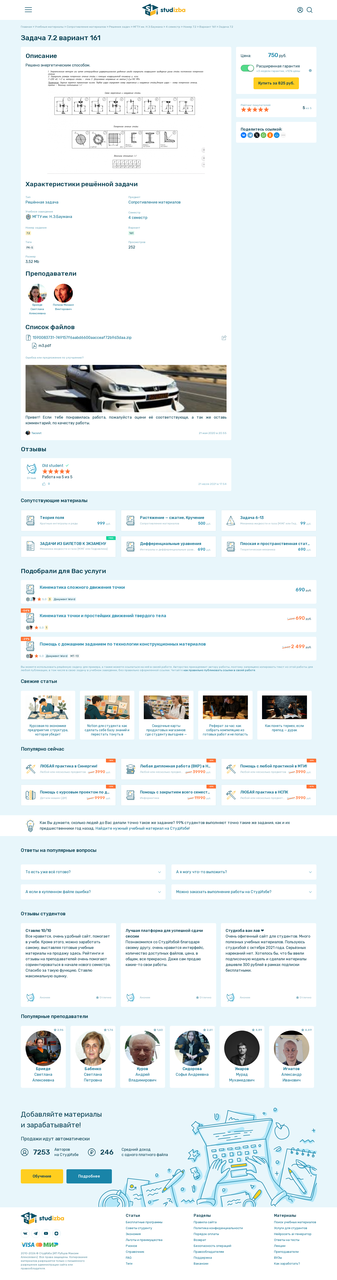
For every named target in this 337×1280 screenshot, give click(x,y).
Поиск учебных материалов (295, 1222)
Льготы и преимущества (144, 1240)
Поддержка (203, 1257)
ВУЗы (278, 1257)
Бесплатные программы (144, 1222)
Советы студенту (139, 1228)
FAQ (128, 1257)
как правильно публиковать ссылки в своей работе (219, 670)
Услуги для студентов (290, 1228)
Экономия (133, 1234)
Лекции (279, 1246)
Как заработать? (287, 1263)
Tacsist (33, 433)
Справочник (135, 1251)
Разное (131, 1246)
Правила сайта (205, 1222)
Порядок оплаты (206, 1234)
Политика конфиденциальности (218, 1228)
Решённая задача (42, 202)
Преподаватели (286, 1251)
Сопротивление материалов (154, 202)
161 (131, 233)
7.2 (28, 233)
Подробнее (89, 1176)
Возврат (200, 1240)
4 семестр (137, 217)
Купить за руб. (276, 83)
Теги (129, 1263)
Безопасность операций (212, 1246)
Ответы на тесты (286, 1240)
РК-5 (29, 247)
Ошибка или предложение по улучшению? (54, 357)
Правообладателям (209, 1251)
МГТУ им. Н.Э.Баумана (49, 217)
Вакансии (201, 1263)
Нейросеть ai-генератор (292, 1234)
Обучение (42, 1176)
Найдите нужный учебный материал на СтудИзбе (142, 828)
